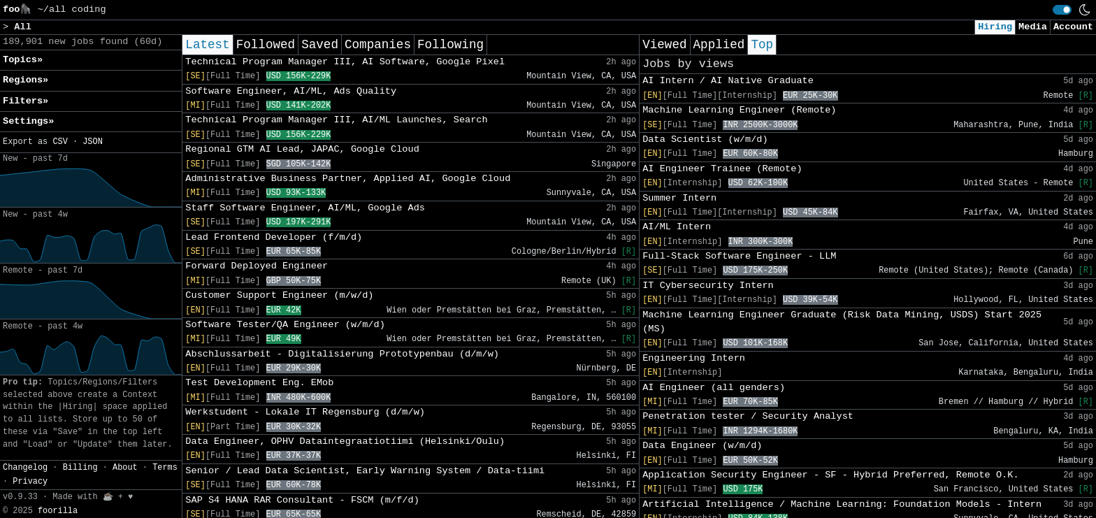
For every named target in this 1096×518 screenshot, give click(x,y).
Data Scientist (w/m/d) (704, 139)
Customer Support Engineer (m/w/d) (279, 295)
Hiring (995, 27)
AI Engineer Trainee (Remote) (722, 169)
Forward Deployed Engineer (256, 266)
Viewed (664, 45)
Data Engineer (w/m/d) (702, 445)
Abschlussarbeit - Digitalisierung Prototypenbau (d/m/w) (342, 354)
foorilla (58, 511)
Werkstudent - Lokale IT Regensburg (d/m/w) (305, 412)
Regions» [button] (25, 80)
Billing (80, 468)
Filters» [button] (25, 101)
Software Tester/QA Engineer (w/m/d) (285, 324)
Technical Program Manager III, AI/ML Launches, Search (336, 120)
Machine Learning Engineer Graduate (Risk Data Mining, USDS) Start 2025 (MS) (841, 322)
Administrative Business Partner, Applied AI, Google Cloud (347, 178)
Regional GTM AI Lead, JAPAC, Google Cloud (302, 149)
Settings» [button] (28, 121)
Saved (319, 45)
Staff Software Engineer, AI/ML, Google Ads (305, 208)
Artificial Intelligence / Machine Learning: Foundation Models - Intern (841, 504)
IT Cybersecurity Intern (708, 285)
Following (450, 45)
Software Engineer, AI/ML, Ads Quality (290, 91)
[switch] (1062, 10)
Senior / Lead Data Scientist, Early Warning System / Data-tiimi (365, 471)
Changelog (25, 468)
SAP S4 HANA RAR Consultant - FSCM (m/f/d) (302, 500)
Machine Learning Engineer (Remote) (739, 110)
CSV (59, 142)
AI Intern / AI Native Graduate (728, 80)
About (125, 468)
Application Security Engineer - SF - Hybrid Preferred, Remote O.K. (830, 475)
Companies (378, 45)
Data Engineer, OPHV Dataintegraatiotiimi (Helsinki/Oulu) (345, 441)
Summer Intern (679, 198)
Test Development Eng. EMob (259, 382)
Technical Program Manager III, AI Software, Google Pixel (345, 62)
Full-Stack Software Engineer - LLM (739, 256)
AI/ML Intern (676, 227)
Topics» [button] (23, 60)
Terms (165, 468)
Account (1073, 27)
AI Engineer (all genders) (713, 387)
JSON (92, 142)
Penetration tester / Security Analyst (747, 416)
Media (1032, 27)
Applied (719, 45)
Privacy (30, 482)
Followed (265, 45)
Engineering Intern (693, 358)
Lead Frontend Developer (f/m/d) (273, 237)
